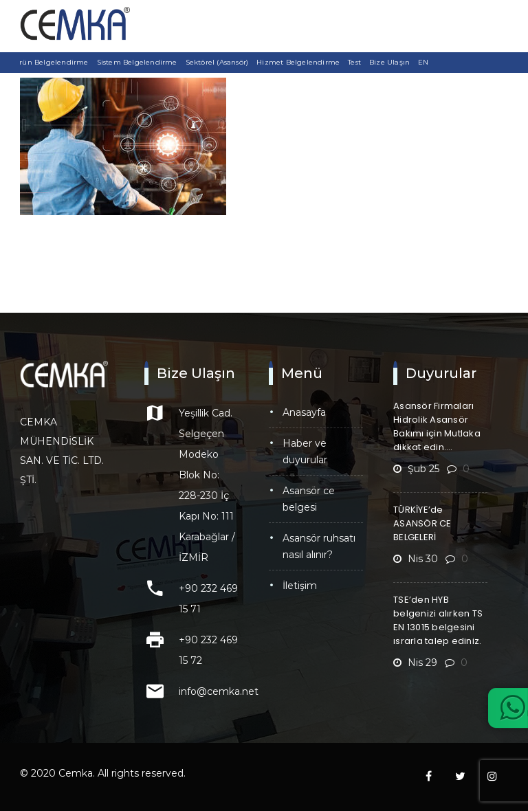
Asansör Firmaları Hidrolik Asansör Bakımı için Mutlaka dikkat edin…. (437, 426)
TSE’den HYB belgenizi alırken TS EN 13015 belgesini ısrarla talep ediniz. (438, 620)
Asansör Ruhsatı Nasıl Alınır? (319, 546)
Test (354, 62)
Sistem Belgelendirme (137, 62)
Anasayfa (304, 412)
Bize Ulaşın (389, 62)
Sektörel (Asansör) (217, 62)
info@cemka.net (218, 691)
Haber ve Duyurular (305, 451)
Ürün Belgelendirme (51, 62)
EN (423, 62)
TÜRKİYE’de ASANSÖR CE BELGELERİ (422, 523)
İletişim (300, 585)
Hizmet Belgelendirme (298, 62)
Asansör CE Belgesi (309, 499)
